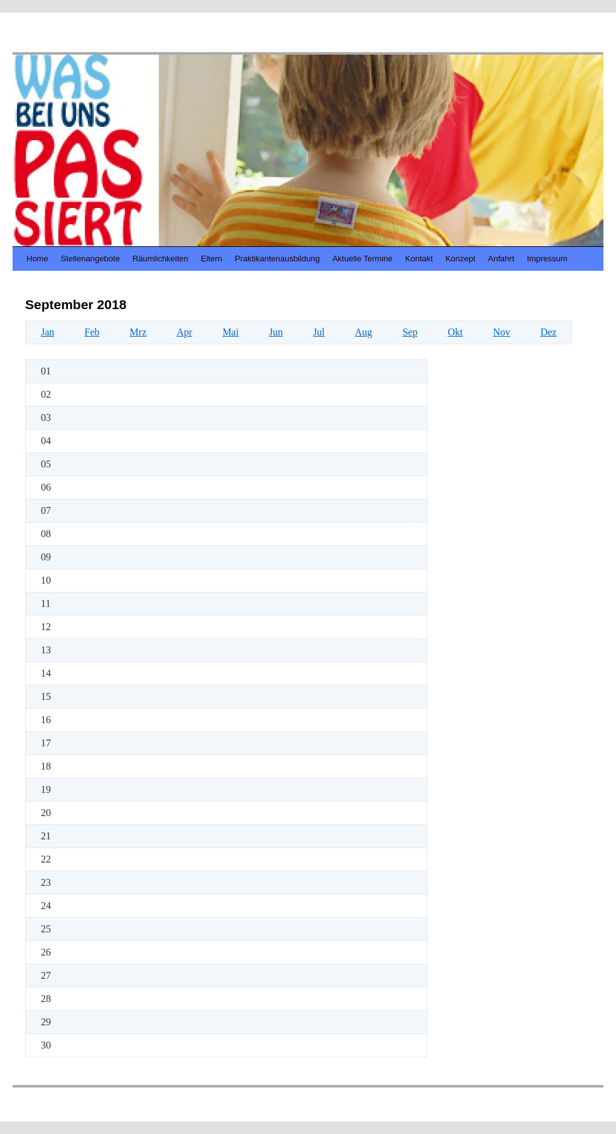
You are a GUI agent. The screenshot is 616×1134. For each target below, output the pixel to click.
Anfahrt (501, 258)
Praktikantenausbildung (277, 258)
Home (37, 258)
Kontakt (419, 258)
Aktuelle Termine (363, 258)
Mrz (137, 332)
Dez (549, 332)
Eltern (212, 258)
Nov (501, 332)
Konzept (461, 258)
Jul (319, 332)
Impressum (547, 258)
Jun (276, 332)
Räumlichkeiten (161, 258)
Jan (47, 332)
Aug (364, 332)
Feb (91, 332)
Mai (231, 332)
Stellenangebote (90, 258)
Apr (184, 332)
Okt (455, 332)
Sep (409, 332)
